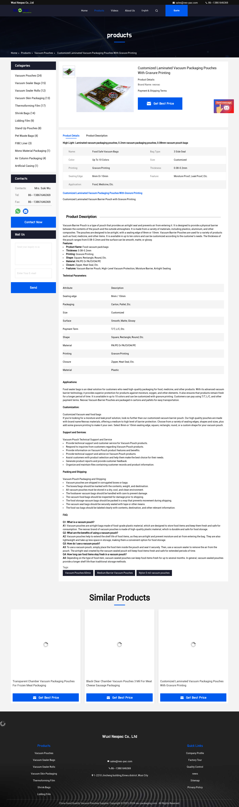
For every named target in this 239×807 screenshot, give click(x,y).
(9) (24, 120)
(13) (32, 98)
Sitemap (195, 780)
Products (99, 10)
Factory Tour (195, 760)
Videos (114, 10)
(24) (28, 75)
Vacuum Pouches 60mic (78, 572)
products (26, 53)
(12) (30, 90)
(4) (26, 135)
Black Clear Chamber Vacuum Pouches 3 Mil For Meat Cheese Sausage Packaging (119, 683)
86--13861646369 (216, 2)
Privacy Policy (195, 787)
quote (176, 10)
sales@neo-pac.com (185, 2)
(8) (28, 128)
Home (84, 10)
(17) (30, 105)
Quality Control (195, 766)
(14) (25, 113)
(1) (32, 150)
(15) (30, 83)
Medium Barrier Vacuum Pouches (115, 572)
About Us (130, 10)
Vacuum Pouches (43, 53)
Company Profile (195, 753)
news (195, 773)
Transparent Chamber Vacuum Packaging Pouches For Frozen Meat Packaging (44, 683)
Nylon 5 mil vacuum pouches (154, 572)
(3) (23, 143)
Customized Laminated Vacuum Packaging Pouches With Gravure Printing (191, 683)
